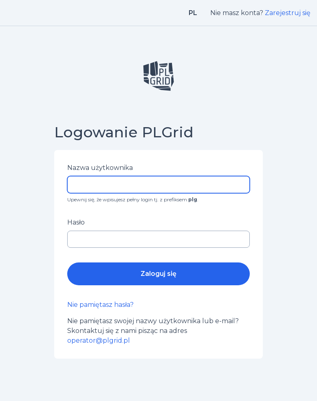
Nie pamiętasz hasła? (100, 304)
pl (193, 13)
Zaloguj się (158, 274)
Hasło (76, 222)
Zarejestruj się (287, 13)
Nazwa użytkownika (100, 168)
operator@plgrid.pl (98, 340)
